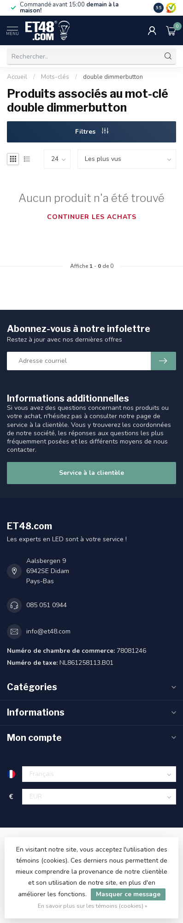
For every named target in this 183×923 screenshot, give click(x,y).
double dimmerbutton (113, 77)
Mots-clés (55, 77)
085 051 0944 (46, 605)
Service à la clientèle (91, 472)
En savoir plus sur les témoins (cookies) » (93, 906)
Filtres (91, 131)
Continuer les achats (91, 217)
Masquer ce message (128, 894)
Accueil (17, 77)
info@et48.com (48, 631)
